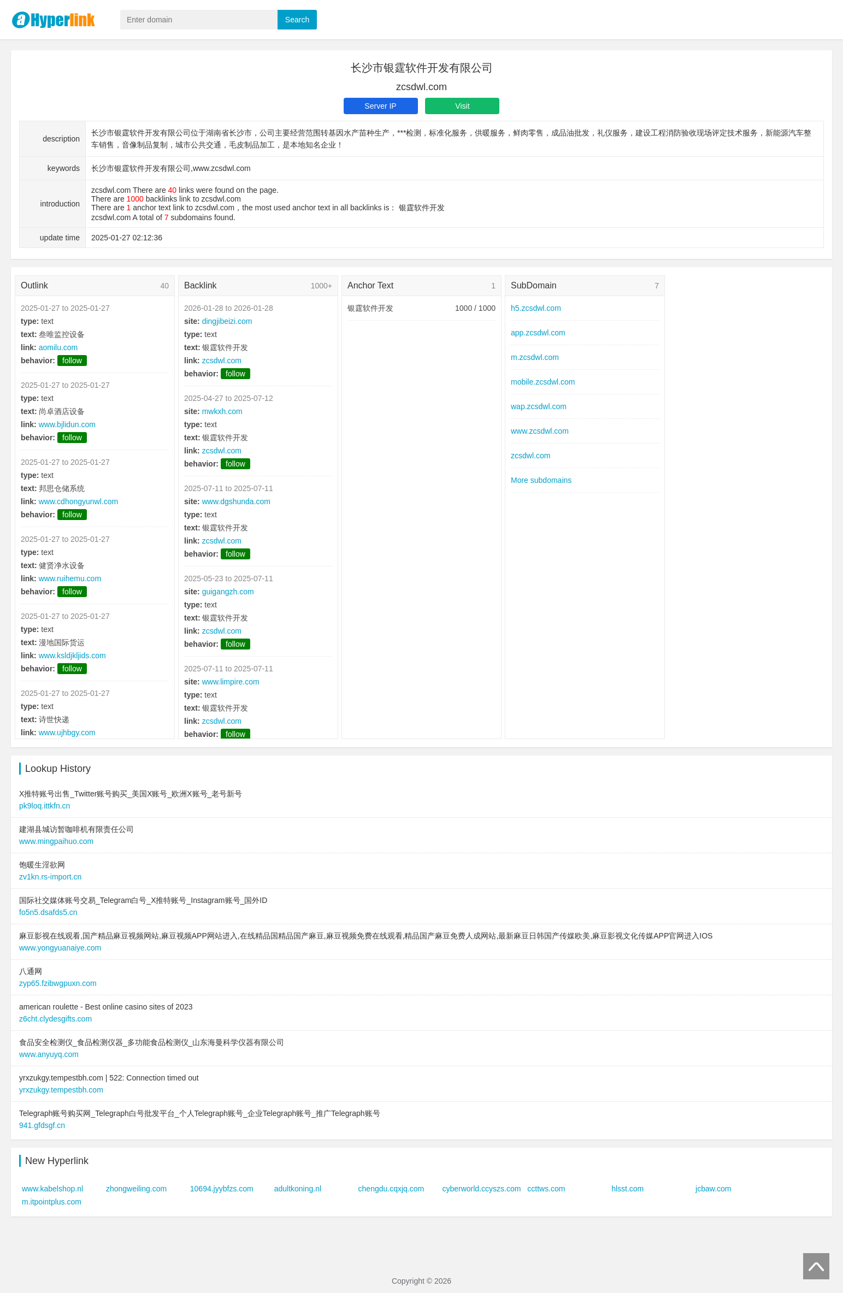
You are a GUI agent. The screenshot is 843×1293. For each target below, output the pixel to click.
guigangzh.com (228, 591)
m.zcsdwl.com (535, 357)
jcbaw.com (713, 1188)
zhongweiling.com (136, 1188)
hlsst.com (627, 1188)
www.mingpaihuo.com (56, 841)
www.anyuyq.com (49, 1054)
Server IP (380, 106)
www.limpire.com (231, 681)
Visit (462, 106)
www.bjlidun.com (67, 424)
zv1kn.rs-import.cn (50, 876)
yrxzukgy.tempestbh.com (61, 1089)
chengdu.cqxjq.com (391, 1188)
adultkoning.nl (297, 1188)
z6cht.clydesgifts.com (55, 1018)
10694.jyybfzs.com (222, 1188)
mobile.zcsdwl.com (543, 381)
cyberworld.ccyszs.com (481, 1188)
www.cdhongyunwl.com (79, 501)
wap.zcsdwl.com (539, 406)
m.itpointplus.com (51, 1201)
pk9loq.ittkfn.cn (44, 805)
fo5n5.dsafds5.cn (48, 912)
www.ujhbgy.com (67, 732)
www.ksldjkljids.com (72, 655)
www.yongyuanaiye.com (60, 947)
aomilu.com (58, 347)
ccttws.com (546, 1188)
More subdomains (541, 480)
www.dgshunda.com (236, 501)
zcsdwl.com (221, 360)
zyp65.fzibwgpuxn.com (58, 983)
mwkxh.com (222, 411)
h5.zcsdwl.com (536, 308)
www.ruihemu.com (70, 578)
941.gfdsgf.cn (42, 1125)
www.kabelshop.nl (52, 1188)
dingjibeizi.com (227, 321)
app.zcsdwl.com (538, 332)
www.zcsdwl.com (540, 431)
